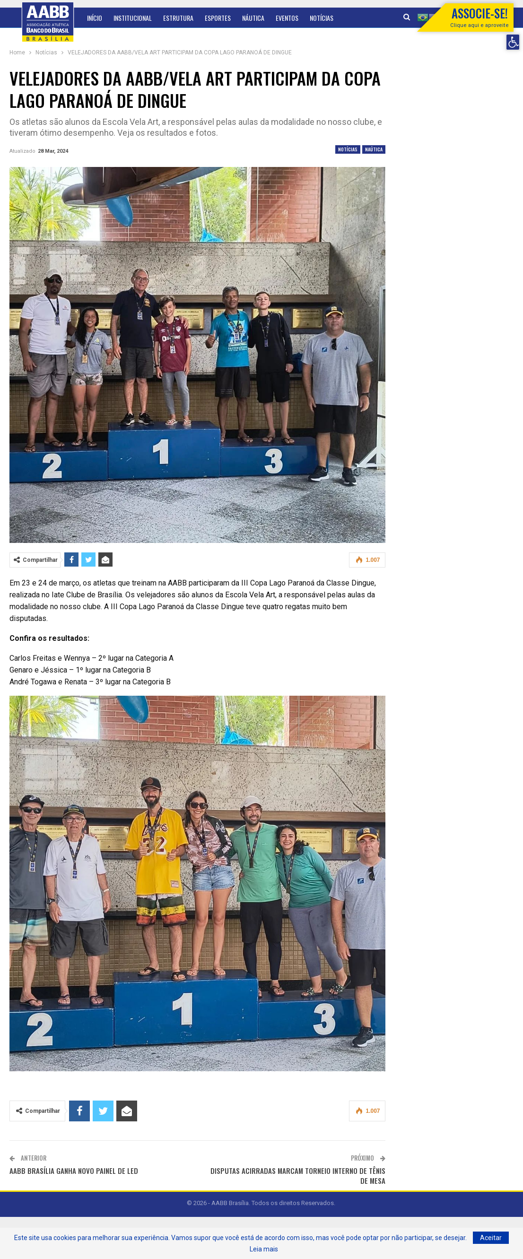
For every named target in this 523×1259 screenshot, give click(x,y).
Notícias (347, 149)
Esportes (218, 18)
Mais (316, 18)
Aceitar (491, 1238)
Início (94, 18)
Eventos (287, 18)
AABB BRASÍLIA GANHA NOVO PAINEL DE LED (73, 1170)
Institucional (132, 18)
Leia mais (264, 1249)
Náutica (253, 18)
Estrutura (178, 18)
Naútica (374, 149)
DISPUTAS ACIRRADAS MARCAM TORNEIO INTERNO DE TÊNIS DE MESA (297, 1175)
